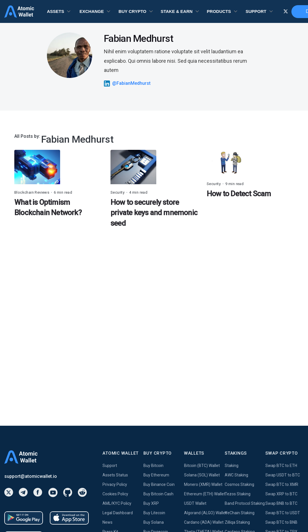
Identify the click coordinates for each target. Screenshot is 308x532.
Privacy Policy (114, 484)
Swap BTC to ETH (281, 465)
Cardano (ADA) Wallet (204, 522)
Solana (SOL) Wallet (202, 475)
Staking (231, 465)
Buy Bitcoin (153, 465)
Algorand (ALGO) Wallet (204, 513)
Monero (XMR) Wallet (203, 484)
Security (117, 192)
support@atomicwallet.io (30, 476)
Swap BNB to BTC (281, 503)
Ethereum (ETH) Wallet (204, 494)
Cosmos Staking (239, 484)
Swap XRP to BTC (281, 494)
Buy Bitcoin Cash (158, 494)
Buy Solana (153, 522)
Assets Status (115, 475)
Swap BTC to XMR (281, 484)
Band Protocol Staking (245, 503)
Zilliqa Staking (237, 522)
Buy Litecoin (154, 513)
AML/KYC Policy (116, 503)
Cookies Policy (115, 494)
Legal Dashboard (117, 513)
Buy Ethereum (156, 475)
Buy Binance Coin (159, 484)
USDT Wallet (195, 503)
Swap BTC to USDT (282, 513)
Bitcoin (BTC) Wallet (202, 465)
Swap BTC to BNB (281, 522)
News (107, 522)
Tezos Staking (237, 494)
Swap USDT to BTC (282, 475)
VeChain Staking (239, 513)
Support (109, 465)
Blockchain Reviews (31, 192)
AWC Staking (236, 475)
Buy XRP (151, 503)
